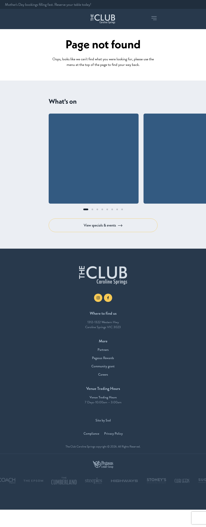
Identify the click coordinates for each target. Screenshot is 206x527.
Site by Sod (103, 420)
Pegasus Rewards (103, 358)
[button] (154, 18)
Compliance (91, 433)
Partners (103, 349)
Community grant (103, 366)
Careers (103, 374)
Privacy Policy (113, 433)
